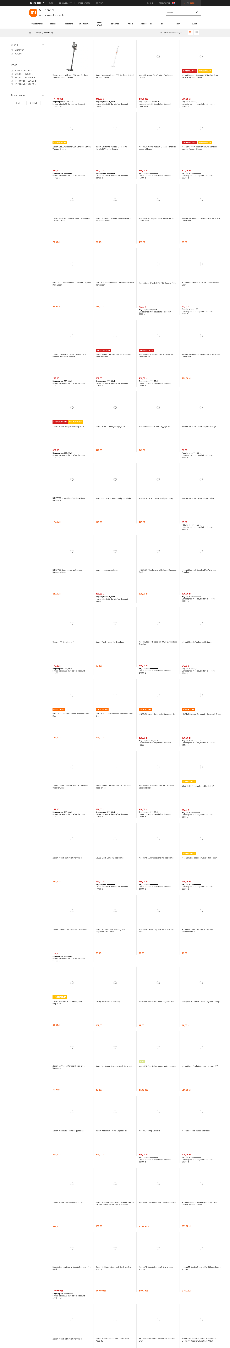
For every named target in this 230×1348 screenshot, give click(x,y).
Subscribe (169, 1216)
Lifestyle (115, 24)
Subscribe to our (49, 1216)
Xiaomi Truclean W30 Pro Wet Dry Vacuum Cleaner (154, 76)
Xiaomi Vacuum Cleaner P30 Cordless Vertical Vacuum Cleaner (113, 76)
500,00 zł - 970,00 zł (24, 74)
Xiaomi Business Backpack (108, 445)
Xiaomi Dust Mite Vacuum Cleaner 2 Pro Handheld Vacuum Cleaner (71, 287)
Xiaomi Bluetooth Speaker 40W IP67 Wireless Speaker (155, 500)
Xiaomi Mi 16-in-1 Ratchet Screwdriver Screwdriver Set (199, 718)
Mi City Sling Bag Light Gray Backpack (70, 1164)
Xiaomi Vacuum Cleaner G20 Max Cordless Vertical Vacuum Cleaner (197, 76)
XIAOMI (18, 54)
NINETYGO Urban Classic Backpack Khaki (114, 392)
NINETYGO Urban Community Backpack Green (200, 554)
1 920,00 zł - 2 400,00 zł (26, 84)
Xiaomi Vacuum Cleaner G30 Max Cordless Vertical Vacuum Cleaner (68, 76)
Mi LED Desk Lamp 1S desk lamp (110, 662)
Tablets (53, 24)
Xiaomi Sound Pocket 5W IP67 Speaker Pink (157, 232)
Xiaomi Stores (84, 3)
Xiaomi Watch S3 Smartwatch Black (69, 915)
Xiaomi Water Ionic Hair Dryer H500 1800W (198, 663)
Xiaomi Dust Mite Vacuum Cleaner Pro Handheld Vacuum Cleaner (113, 131)
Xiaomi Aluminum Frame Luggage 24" (156, 340)
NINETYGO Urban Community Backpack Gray (157, 554)
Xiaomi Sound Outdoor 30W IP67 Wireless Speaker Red (115, 609)
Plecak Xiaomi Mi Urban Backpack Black (157, 1114)
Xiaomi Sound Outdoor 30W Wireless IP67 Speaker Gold (158, 287)
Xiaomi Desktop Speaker (150, 863)
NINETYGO (19, 50)
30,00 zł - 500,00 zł (23, 71)
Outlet (194, 24)
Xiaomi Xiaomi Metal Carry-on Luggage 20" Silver (200, 1115)
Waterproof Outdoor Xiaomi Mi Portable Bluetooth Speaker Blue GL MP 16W (71, 1068)
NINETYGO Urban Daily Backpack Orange (200, 340)
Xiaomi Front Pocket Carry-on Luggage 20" (200, 817)
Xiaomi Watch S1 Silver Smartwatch (69, 1020)
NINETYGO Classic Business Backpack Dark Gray (113, 554)
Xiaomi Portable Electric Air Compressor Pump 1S (114, 1020)
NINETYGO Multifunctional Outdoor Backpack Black (155, 445)
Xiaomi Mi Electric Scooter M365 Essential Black (201, 1068)
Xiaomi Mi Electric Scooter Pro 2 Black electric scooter (199, 966)
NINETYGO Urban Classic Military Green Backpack (70, 393)
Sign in (150, 3)
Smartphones (37, 24)
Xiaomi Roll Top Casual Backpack (197, 863)
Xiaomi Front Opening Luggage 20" (112, 340)
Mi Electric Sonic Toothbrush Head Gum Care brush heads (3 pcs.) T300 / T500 (71, 1115)
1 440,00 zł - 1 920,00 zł (26, 81)
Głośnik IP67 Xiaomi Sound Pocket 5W (199, 608)
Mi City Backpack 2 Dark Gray (109, 769)
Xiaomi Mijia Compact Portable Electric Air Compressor (158, 185)
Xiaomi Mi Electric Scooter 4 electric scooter (155, 817)
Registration (164, 3)
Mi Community (65, 3)
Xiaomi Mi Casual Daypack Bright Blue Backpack (70, 817)
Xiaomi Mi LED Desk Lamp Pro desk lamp (157, 662)
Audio (130, 24)
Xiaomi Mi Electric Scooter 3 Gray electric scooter (157, 966)
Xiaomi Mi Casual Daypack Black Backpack (110, 817)
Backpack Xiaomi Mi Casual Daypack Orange (198, 770)
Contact (99, 3)
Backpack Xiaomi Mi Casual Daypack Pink (158, 769)
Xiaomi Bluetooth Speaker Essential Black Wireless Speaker (115, 185)
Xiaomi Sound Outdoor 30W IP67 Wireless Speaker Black (158, 609)
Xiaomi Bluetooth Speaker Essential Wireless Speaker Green (69, 185)
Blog (51, 3)
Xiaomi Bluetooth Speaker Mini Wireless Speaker (200, 445)
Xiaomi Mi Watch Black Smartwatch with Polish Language (157, 1068)
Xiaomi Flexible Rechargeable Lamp (198, 499)
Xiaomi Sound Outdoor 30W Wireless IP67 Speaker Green (115, 287)
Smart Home (84, 24)
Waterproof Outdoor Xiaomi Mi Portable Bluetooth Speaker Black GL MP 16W (200, 1020)
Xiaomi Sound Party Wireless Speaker (70, 340)
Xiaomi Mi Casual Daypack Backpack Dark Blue (158, 718)
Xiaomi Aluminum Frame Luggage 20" (113, 863)
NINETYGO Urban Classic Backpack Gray (157, 392)
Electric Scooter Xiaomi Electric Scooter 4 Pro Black (72, 966)
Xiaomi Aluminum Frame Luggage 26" (70, 863)
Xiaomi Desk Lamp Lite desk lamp (111, 499)
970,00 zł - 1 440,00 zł (25, 77)
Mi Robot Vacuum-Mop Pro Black (111, 1114)
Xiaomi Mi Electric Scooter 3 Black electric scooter (115, 966)
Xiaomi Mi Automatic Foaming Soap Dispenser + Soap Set (112, 718)
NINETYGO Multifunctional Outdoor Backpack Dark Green (198, 185)
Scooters (69, 24)
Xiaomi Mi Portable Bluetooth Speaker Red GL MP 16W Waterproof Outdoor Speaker (113, 918)
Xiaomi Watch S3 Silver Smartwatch (69, 662)
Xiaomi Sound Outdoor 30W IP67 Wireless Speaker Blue (72, 609)
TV (162, 24)
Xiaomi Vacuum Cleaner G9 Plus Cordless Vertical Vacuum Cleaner (201, 916)
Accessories (146, 24)
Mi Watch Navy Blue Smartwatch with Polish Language (113, 1068)
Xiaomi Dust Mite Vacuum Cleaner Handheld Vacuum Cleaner (154, 131)
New (178, 24)
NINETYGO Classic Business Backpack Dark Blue (70, 554)
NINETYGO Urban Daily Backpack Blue (199, 392)
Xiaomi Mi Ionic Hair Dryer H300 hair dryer (71, 717)
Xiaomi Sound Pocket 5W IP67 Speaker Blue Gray (200, 232)
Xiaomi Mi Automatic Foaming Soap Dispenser (69, 770)
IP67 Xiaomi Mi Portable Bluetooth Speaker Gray (154, 1020)
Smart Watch (99, 24)
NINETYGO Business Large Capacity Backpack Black (69, 445)
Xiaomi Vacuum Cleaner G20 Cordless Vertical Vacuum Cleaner (70, 131)
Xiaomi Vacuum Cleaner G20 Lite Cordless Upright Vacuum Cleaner (201, 131)
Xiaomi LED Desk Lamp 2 (64, 499)
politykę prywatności (68, 1228)
